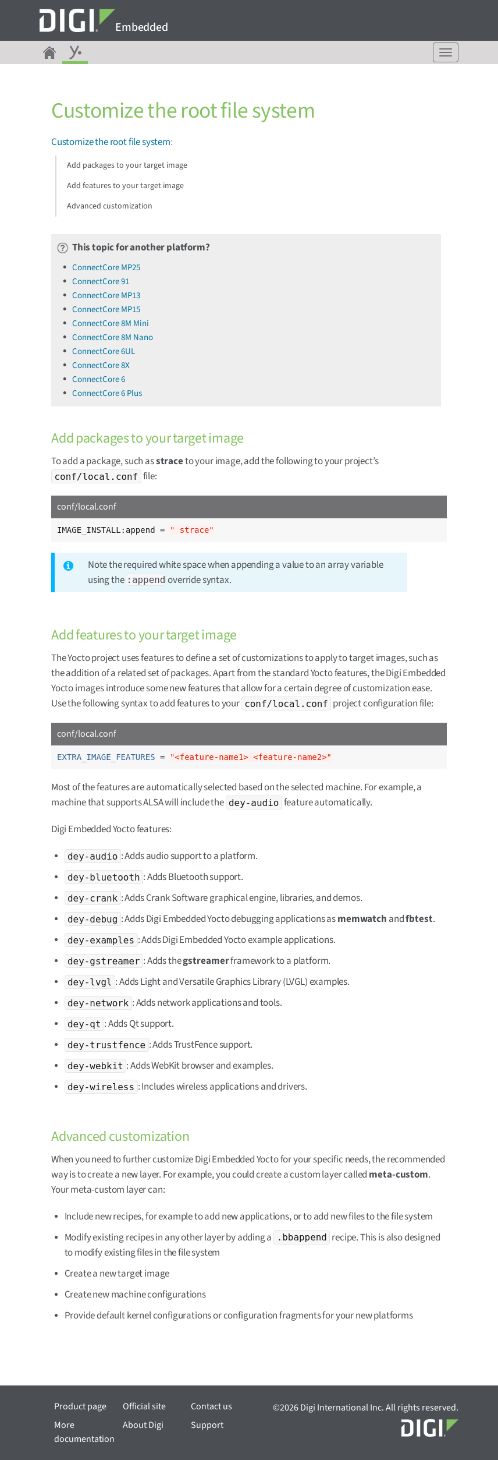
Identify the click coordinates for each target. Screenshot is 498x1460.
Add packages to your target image (127, 165)
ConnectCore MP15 (106, 309)
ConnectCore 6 (98, 379)
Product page (80, 1406)
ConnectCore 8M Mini (110, 323)
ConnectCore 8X (101, 365)
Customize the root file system (110, 142)
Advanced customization (109, 206)
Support (207, 1425)
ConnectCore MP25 (106, 267)
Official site (144, 1406)
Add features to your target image (125, 186)
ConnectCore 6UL (103, 351)
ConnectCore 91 (100, 281)
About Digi (143, 1425)
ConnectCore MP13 (106, 295)
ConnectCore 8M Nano (112, 337)
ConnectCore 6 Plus (107, 393)
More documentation (84, 1432)
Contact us (211, 1406)
